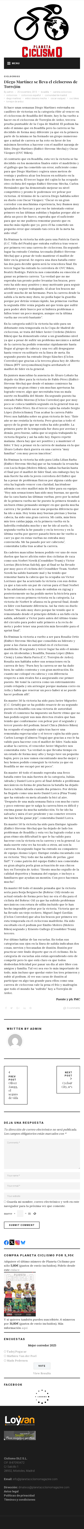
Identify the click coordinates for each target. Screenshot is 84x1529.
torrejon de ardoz (15, 101)
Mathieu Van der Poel (22, 1356)
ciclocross (11, 95)
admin (10, 92)
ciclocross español (31, 95)
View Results (42, 1373)
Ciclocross (12, 76)
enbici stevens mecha (36, 98)
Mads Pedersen (17, 1360)
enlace (15, 1270)
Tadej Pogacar (17, 1351)
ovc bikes (74, 98)
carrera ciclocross (62, 92)
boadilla (45, 92)
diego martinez (13, 98)
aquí (25, 1328)
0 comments (71, 1008)
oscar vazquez (58, 98)
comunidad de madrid (56, 95)
